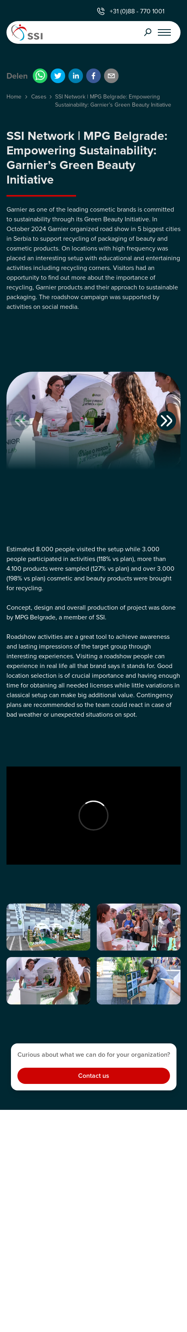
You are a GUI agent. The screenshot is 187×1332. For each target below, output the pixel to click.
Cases (39, 97)
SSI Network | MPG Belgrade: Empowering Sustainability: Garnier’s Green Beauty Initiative (113, 101)
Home (13, 97)
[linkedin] (75, 76)
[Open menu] (164, 32)
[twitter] (58, 76)
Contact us (93, 1075)
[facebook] (93, 76)
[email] (111, 76)
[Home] (45, 32)
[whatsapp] (40, 76)
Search (147, 32)
